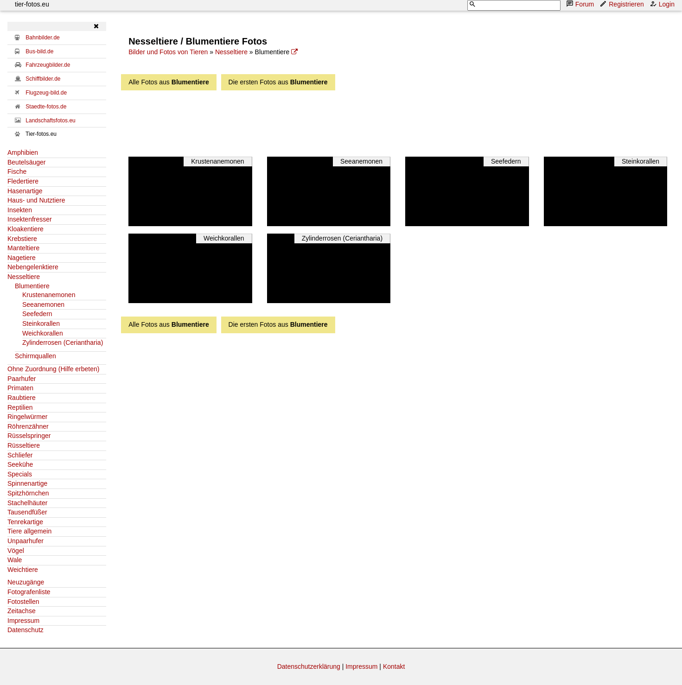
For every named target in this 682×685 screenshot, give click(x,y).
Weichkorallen (42, 333)
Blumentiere (32, 286)
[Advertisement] (365, 121)
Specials (19, 474)
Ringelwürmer (27, 416)
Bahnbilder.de (42, 37)
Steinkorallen (41, 323)
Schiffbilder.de (42, 79)
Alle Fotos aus (168, 82)
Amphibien (22, 152)
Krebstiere (22, 238)
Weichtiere (22, 569)
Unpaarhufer (25, 541)
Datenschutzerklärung (308, 666)
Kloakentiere (25, 229)
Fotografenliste (29, 592)
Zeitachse (21, 611)
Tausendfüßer (27, 512)
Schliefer (19, 455)
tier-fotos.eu (32, 4)
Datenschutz (25, 630)
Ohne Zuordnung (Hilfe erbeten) (53, 369)
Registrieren (622, 4)
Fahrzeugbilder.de (47, 65)
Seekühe (20, 464)
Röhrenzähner (28, 426)
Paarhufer (21, 378)
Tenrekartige (25, 522)
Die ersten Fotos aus (278, 82)
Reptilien (19, 407)
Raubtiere (21, 397)
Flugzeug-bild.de (46, 92)
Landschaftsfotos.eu (50, 120)
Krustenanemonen (48, 294)
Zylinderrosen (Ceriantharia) (62, 342)
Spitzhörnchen (28, 493)
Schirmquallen (35, 356)
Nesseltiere (23, 276)
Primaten (20, 388)
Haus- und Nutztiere (36, 200)
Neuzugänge (25, 582)
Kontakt (394, 666)
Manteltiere (23, 248)
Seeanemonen (43, 304)
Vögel (15, 550)
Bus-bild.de (39, 51)
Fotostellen (23, 601)
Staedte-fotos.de (45, 106)
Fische (16, 171)
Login (663, 4)
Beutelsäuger (26, 162)
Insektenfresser (29, 219)
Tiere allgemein (29, 531)
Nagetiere (21, 257)
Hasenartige (25, 191)
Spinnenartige (27, 483)
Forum (581, 4)
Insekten (19, 210)
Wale (14, 560)
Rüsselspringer (29, 435)
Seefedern (37, 313)
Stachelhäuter (27, 503)
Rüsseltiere (23, 445)
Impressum (23, 620)
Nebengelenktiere (32, 267)
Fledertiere (22, 181)
